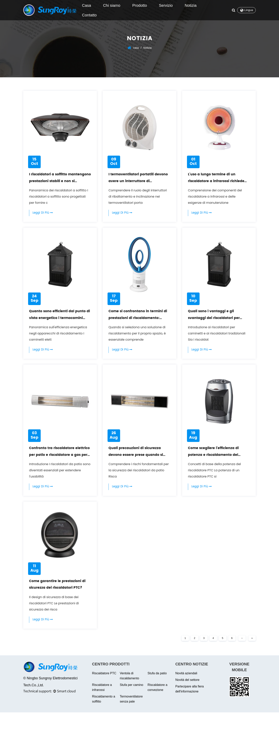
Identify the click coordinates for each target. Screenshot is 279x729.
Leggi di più (44, 215)
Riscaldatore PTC (104, 689)
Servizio (166, 5)
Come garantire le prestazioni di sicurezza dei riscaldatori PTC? (59, 601)
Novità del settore (187, 696)
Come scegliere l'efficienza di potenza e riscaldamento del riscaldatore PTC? (218, 464)
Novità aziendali (186, 689)
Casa (86, 5)
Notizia (190, 5)
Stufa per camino (131, 701)
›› (251, 654)
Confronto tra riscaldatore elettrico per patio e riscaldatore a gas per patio (57, 464)
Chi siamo (111, 5)
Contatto (89, 15)
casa (136, 47)
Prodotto (139, 5)
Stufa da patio (157, 689)
